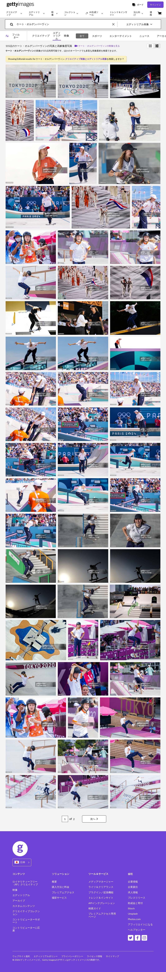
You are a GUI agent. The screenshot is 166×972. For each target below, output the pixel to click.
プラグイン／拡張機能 (100, 892)
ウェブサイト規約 (21, 956)
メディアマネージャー (100, 881)
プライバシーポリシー (72, 956)
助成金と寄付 (135, 903)
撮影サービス (59, 897)
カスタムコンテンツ (23, 905)
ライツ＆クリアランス (100, 887)
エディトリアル (56, 35)
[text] (64, 24)
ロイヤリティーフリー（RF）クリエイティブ (25, 883)
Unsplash (133, 913)
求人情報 (133, 892)
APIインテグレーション (101, 903)
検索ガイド (94, 908)
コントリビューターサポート (26, 921)
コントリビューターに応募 (26, 929)
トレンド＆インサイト (100, 897)
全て (82, 35)
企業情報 (133, 881)
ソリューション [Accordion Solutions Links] (60, 873)
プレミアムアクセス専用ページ (102, 915)
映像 (66, 35)
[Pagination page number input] (65, 819)
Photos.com (134, 919)
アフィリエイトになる (140, 924)
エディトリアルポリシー (46, 956)
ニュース (144, 35)
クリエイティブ (41, 35)
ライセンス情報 (94, 956)
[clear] (114, 24)
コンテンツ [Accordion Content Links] (18, 873)
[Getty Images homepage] (20, 4)
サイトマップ (112, 956)
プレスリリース (136, 897)
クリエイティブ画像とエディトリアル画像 (86, 59)
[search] (13, 24)
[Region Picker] (21, 862)
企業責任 (133, 887)
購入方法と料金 (60, 887)
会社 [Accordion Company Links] (130, 873)
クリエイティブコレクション (26, 912)
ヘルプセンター (136, 929)
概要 (54, 881)
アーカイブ (18, 900)
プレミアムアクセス (63, 892)
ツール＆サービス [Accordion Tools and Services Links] (98, 873)
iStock (131, 908)
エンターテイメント (120, 35)
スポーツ (97, 35)
